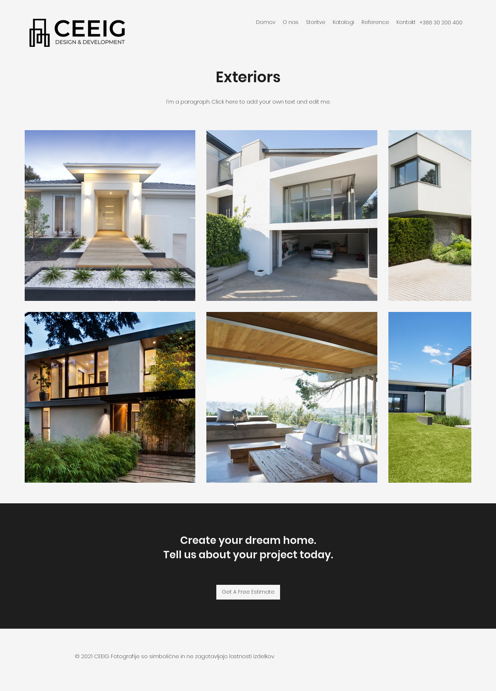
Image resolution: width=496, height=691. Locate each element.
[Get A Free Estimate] (248, 592)
